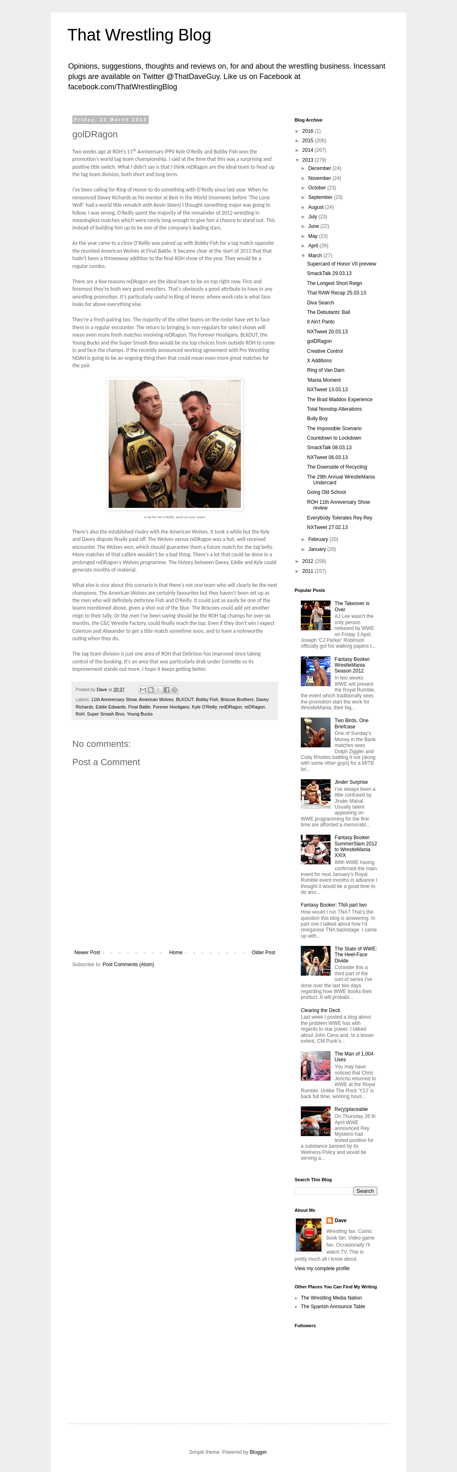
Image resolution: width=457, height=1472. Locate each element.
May (313, 236)
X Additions (319, 361)
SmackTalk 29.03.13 (329, 273)
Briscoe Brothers (237, 699)
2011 (308, 571)
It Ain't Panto (321, 322)
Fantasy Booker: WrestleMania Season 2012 (353, 665)
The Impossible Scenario (334, 428)
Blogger (258, 1452)
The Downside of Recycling (337, 467)
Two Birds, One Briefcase (352, 723)
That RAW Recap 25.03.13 (336, 293)
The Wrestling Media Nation (331, 1298)
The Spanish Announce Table (333, 1306)
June (314, 226)
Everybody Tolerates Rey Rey (339, 518)
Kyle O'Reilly (204, 706)
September (321, 197)
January (317, 549)
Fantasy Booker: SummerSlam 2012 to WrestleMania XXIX (356, 846)
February (318, 539)
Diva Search (320, 303)
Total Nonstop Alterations (334, 409)
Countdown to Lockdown (334, 438)
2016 (308, 131)
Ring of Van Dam (326, 370)
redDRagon (230, 706)
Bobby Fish (207, 699)
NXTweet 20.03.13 (327, 332)
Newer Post (87, 952)
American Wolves (156, 699)
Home (176, 952)
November (320, 178)
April (313, 246)
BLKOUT (184, 699)
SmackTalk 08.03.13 (329, 447)
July (313, 217)
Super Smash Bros (106, 713)
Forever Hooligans (171, 706)
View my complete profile (322, 1268)
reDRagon (255, 706)
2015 (308, 141)
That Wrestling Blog (139, 35)
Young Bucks (140, 713)
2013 (308, 160)
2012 (308, 561)
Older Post (263, 952)
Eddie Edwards (111, 706)
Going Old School (326, 492)
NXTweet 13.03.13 (327, 390)
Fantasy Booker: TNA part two (334, 905)
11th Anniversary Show (114, 699)
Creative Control (325, 351)
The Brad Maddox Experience (340, 399)
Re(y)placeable (351, 1109)
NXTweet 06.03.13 (327, 457)
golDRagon (319, 341)
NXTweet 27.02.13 (327, 527)
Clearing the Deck (320, 1010)
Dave (341, 1220)
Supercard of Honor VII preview (341, 264)
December (320, 168)
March (316, 255)
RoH (80, 713)
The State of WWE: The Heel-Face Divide (356, 955)
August (316, 207)
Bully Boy (317, 418)
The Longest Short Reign (334, 283)
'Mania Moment (324, 380)
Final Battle (139, 706)
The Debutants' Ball (328, 312)
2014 (308, 150)
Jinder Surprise (351, 782)
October (317, 188)
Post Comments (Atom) (128, 964)
